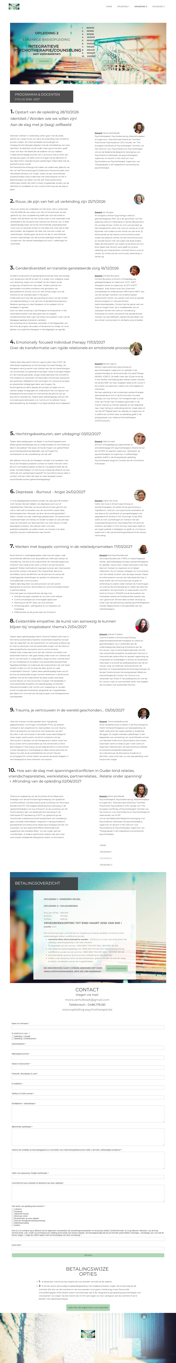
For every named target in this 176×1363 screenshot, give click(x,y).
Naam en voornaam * (20, 1023)
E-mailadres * (17, 1084)
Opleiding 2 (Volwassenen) (25, 1038)
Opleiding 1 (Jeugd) (22, 1036)
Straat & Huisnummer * (21, 1064)
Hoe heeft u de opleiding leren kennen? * (28, 1206)
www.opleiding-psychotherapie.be (87, 1009)
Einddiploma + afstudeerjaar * (24, 1103)
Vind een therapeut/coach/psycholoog (29, 1221)
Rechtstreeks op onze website (26, 1218)
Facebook (18, 1211)
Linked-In (18, 1209)
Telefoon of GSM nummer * (23, 1093)
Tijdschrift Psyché (21, 1214)
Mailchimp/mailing (21, 1223)
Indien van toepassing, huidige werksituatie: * (30, 1173)
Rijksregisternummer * (21, 1054)
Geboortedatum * (19, 1044)
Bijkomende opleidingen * (22, 1127)
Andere (17, 1225)
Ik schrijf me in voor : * (21, 1033)
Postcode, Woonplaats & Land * (25, 1074)
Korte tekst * (17, 1245)
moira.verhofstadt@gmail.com (87, 1000)
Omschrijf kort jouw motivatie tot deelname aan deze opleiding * (38, 1183)
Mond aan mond (21, 1216)
